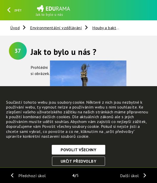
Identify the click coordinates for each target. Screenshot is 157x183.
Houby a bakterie (107, 27)
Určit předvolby (79, 161)
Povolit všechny (79, 149)
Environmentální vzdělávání (56, 27)
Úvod (15, 27)
